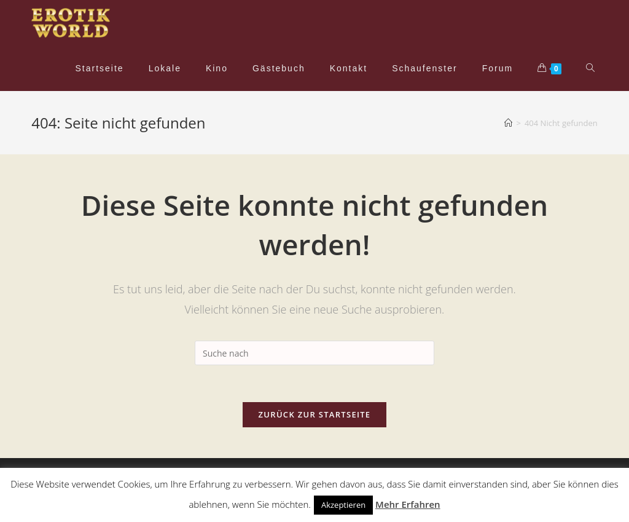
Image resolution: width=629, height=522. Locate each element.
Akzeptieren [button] (343, 504)
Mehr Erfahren (407, 504)
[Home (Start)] (508, 123)
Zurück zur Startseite (315, 414)
